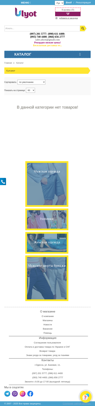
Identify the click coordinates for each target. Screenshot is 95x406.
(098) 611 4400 (56, 33)
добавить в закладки (68, 18)
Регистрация (83, 2)
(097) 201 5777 (38, 33)
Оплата (28, 347)
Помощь (47, 333)
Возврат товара (48, 351)
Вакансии (47, 329)
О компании (48, 316)
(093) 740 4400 (38, 36)
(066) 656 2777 (56, 36)
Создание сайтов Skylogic (77, 403)
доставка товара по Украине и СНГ (53, 347)
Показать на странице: (14, 90)
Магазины (48, 320)
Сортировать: (10, 82)
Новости (47, 324)
